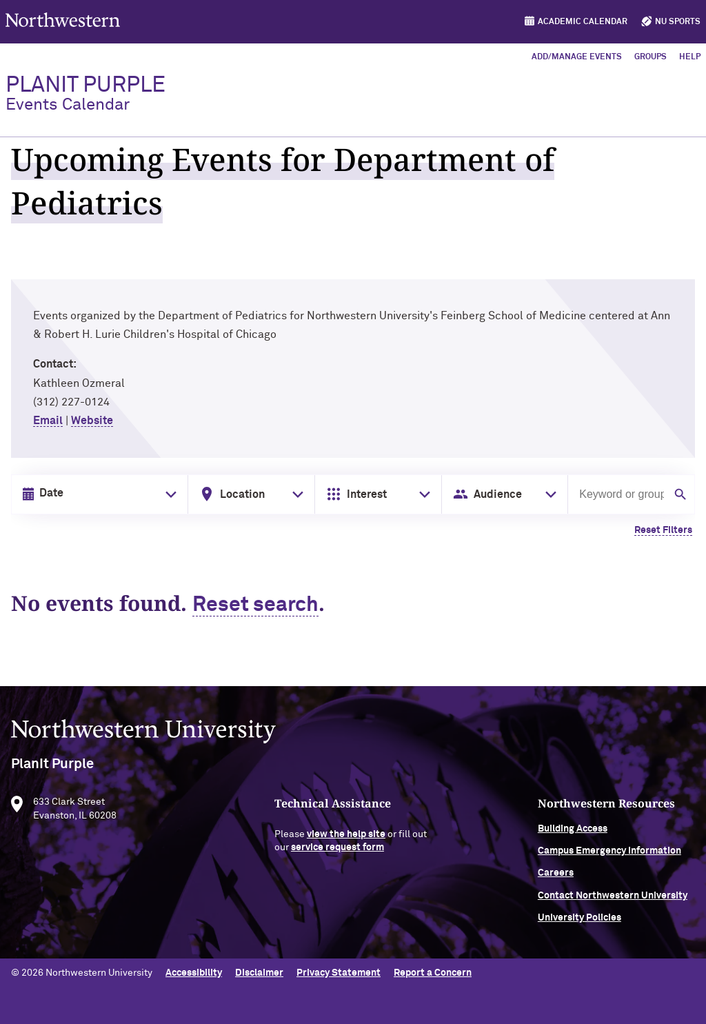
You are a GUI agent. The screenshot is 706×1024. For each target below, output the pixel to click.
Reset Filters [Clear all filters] (663, 530)
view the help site (346, 837)
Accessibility (193, 973)
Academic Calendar (582, 22)
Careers (556, 876)
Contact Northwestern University (612, 898)
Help (689, 57)
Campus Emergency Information (609, 854)
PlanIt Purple (85, 93)
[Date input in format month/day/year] (96, 494)
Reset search (255, 605)
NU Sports (677, 22)
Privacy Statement (338, 973)
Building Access (572, 831)
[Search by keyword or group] (620, 494)
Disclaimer (259, 973)
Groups (650, 57)
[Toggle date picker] (168, 494)
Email (48, 420)
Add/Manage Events (577, 57)
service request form (337, 851)
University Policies (579, 921)
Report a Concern (433, 973)
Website (92, 420)
